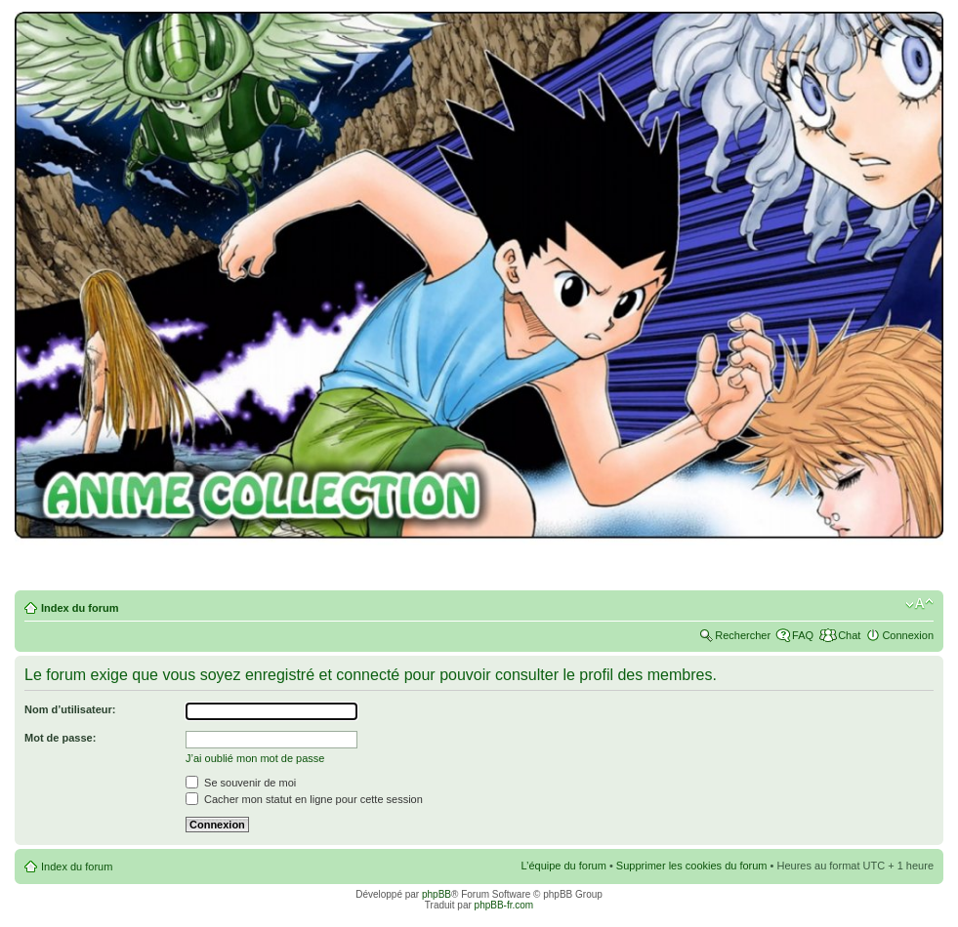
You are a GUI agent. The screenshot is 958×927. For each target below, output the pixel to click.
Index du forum (79, 608)
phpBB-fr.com (504, 905)
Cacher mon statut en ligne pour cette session (304, 799)
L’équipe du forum (563, 865)
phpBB (436, 894)
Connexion (908, 635)
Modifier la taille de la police (919, 604)
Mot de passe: (60, 738)
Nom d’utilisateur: (70, 709)
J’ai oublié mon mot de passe (255, 758)
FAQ (802, 635)
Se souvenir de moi (241, 782)
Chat (849, 635)
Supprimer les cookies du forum (692, 865)
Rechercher (743, 635)
